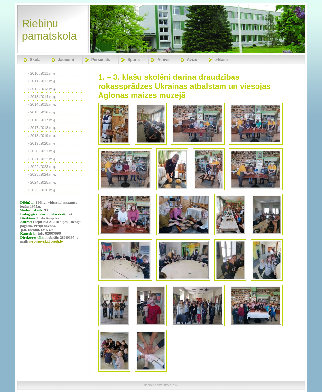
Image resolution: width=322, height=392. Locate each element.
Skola (35, 59)
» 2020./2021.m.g (41, 151)
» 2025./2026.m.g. (42, 190)
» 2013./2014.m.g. (42, 97)
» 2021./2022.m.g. (42, 159)
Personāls (100, 59)
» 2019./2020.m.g (41, 143)
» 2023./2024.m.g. (42, 174)
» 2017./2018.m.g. (42, 128)
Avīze (192, 59)
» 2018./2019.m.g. (42, 135)
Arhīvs (163, 59)
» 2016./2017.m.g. (42, 120)
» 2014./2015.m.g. (42, 104)
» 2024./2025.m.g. (42, 182)
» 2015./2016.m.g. (42, 112)
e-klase (221, 59)
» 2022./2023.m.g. (42, 167)
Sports (133, 59)
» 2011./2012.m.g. (42, 81)
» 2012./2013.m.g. (42, 89)
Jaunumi (66, 59)
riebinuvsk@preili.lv (46, 241)
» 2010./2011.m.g (41, 73)
